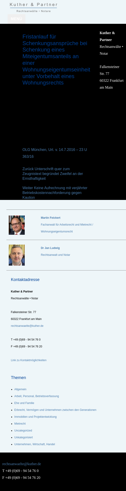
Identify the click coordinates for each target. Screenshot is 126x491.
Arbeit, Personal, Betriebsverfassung (36, 396)
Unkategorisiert (23, 437)
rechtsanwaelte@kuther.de (21, 464)
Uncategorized (23, 430)
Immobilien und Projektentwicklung (35, 416)
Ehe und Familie (24, 403)
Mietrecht (20, 423)
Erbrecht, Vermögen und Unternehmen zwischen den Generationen (55, 410)
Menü (16, 19)
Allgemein (20, 389)
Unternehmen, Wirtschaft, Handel (34, 444)
